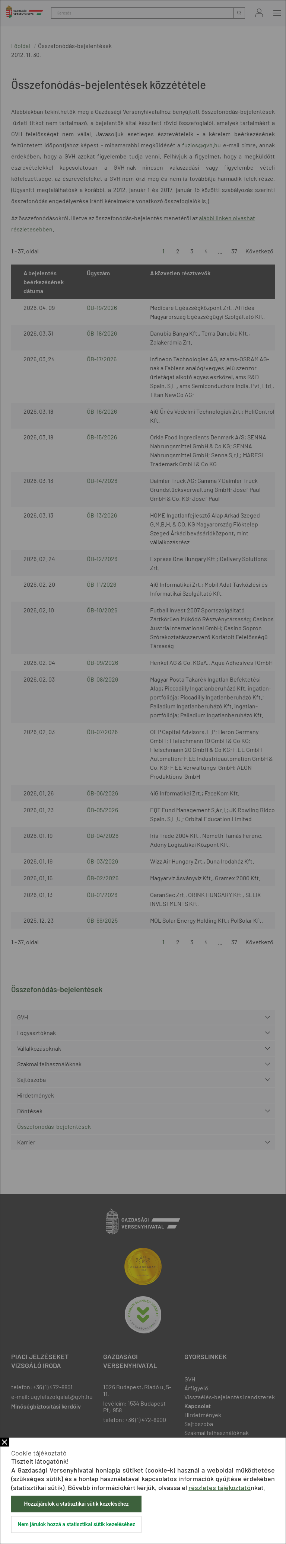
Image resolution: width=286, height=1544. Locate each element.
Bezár (4, 1442)
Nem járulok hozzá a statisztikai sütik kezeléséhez (76, 1524)
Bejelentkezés (259, 12)
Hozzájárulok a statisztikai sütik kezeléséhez (76, 1504)
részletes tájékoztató (219, 1487)
